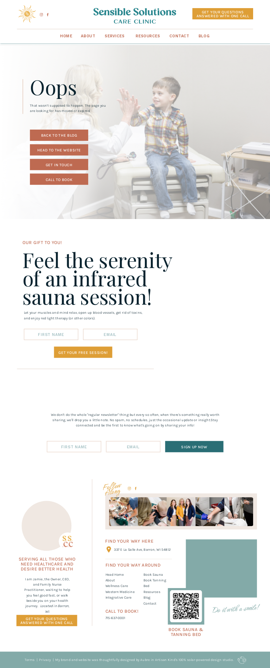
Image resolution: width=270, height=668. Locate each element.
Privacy (44, 659)
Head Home (114, 574)
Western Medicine (120, 591)
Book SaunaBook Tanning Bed (154, 580)
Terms (29, 659)
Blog (146, 597)
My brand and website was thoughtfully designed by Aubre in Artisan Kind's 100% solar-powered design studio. (144, 659)
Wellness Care (116, 586)
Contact (149, 603)
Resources (151, 591)
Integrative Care (118, 597)
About (110, 580)
